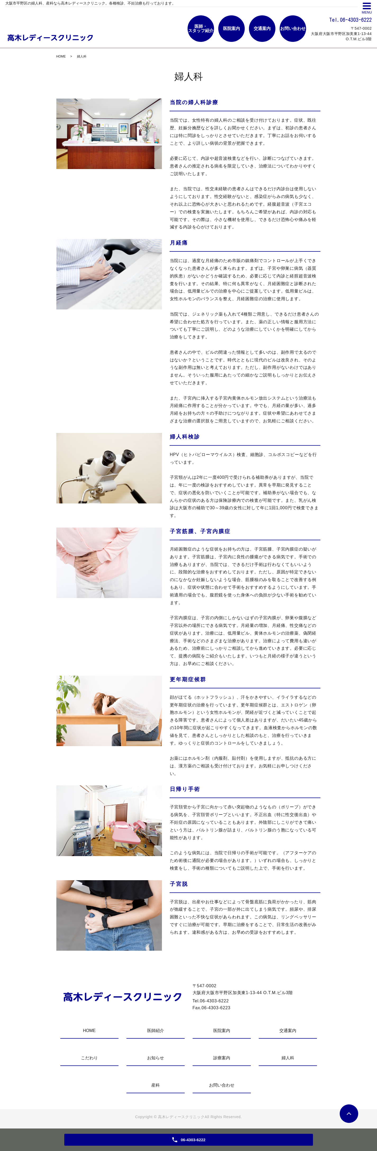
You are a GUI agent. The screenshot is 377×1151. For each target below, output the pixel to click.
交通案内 (287, 1030)
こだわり (89, 1058)
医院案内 (221, 1030)
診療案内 (221, 1058)
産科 (155, 1085)
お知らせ (155, 1058)
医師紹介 (155, 1030)
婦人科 (287, 1058)
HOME (61, 56)
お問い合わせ (221, 1085)
